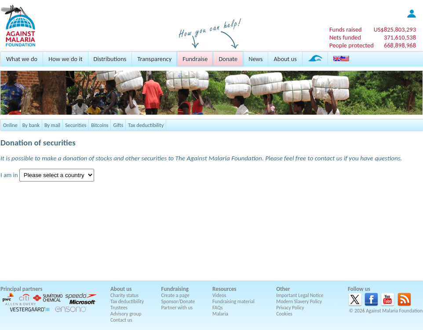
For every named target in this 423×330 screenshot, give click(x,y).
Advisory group (126, 314)
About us (284, 59)
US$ (395, 29)
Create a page (175, 295)
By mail (52, 125)
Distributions (110, 59)
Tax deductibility (146, 125)
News (255, 59)
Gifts (118, 125)
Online (10, 125)
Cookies (284, 314)
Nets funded (345, 37)
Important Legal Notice (299, 295)
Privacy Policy (290, 308)
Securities (75, 125)
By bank (31, 125)
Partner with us (177, 308)
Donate (228, 59)
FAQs (217, 308)
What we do (21, 59)
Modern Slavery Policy (299, 301)
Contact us (121, 320)
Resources (224, 289)
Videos (219, 295)
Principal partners (21, 289)
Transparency (154, 59)
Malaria (220, 314)
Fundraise (195, 59)
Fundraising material (233, 301)
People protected (351, 45)
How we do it (65, 59)
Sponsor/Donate (178, 301)
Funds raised (345, 29)
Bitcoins (99, 125)
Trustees (119, 308)
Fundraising (175, 289)
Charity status (124, 295)
